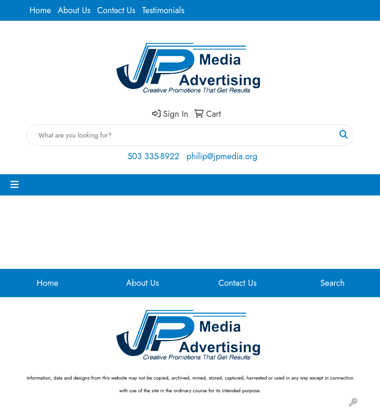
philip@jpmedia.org (221, 156)
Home (40, 10)
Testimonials (163, 10)
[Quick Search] (180, 135)
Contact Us (116, 10)
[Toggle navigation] (14, 185)
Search (332, 283)
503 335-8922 (153, 156)
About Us (74, 10)
